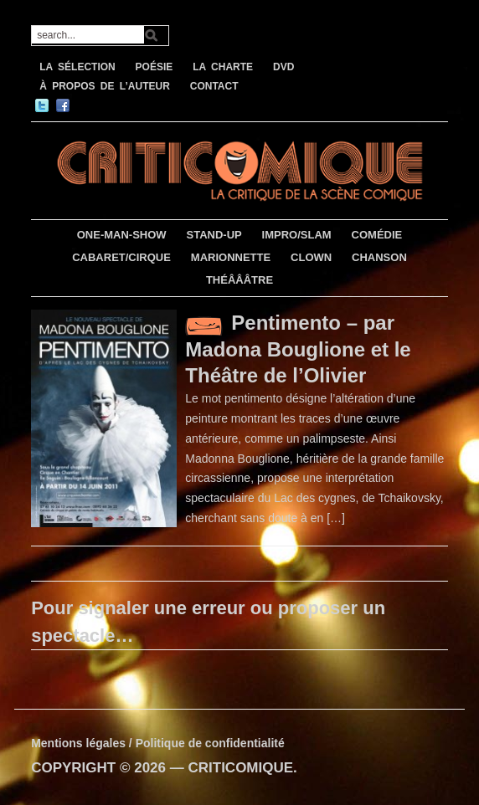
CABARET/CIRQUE (121, 257)
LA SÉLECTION (77, 67)
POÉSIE (154, 67)
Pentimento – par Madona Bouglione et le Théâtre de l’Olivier (297, 349)
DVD (283, 67)
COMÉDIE (377, 234)
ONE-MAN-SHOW (122, 234)
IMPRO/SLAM (297, 234)
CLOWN (311, 257)
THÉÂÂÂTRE (239, 280)
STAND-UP (214, 234)
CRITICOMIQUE (240, 768)
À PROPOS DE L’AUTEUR (104, 86)
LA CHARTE (223, 67)
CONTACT (214, 86)
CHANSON (379, 257)
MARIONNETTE (230, 257)
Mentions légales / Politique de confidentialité (158, 743)
